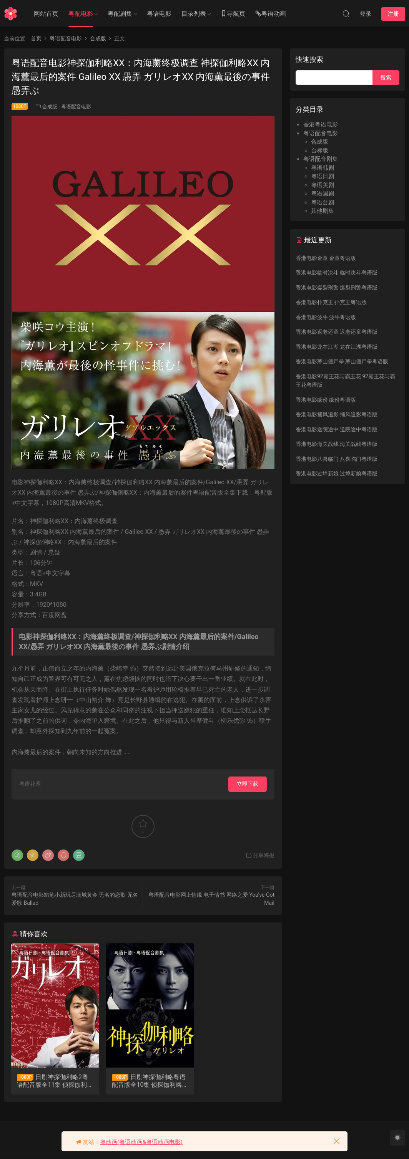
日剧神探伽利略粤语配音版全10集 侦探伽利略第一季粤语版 (143, 1081)
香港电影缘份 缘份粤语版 (326, 400)
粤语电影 (159, 13)
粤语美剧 (322, 185)
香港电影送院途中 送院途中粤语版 (336, 429)
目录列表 (193, 13)
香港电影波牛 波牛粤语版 (326, 317)
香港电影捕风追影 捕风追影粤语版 (336, 414)
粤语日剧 (29, 952)
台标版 (319, 150)
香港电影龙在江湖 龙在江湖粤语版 (336, 347)
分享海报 (260, 855)
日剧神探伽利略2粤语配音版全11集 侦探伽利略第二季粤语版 (52, 1081)
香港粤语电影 (320, 124)
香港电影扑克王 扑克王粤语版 (331, 302)
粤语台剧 (322, 202)
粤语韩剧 (322, 167)
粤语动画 (270, 14)
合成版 (49, 106)
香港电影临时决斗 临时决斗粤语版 (336, 273)
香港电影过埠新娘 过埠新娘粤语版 (336, 473)
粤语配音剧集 (55, 952)
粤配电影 (80, 13)
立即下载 (247, 784)
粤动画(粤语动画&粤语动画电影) (141, 1142)
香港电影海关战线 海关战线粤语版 (336, 444)
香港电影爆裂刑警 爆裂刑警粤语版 (336, 288)
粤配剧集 (120, 13)
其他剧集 (322, 210)
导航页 (233, 14)
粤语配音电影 (76, 106)
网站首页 (46, 13)
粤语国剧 (322, 193)
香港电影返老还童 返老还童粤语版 (336, 332)
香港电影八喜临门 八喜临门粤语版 (336, 459)
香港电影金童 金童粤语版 (326, 258)
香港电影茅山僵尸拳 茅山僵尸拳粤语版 (342, 361)
